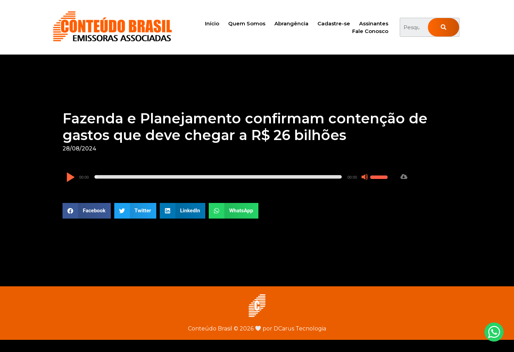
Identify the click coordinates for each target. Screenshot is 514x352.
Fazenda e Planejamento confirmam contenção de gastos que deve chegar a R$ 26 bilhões (245, 127)
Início (212, 23)
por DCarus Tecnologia (290, 328)
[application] (228, 177)
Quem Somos (246, 23)
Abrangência (291, 23)
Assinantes (373, 23)
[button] (87, 211)
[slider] (218, 177)
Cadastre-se (333, 23)
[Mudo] (364, 176)
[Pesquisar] (443, 27)
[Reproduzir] (70, 178)
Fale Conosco (370, 31)
